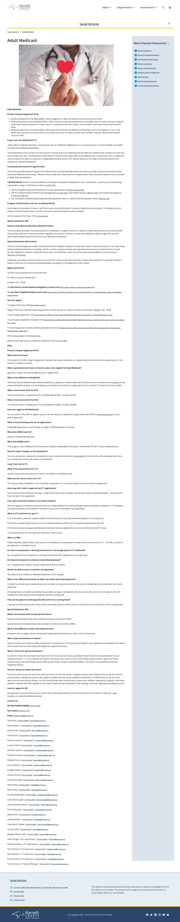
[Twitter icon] (149, 914)
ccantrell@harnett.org (45, 748)
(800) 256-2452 (104, 198)
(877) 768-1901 (23, 195)
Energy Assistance (146, 50)
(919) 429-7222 (43, 218)
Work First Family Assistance (150, 54)
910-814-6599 (27, 762)
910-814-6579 (41, 849)
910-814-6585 (19, 339)
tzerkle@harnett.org (43, 830)
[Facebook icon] (144, 914)
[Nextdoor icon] (167, 914)
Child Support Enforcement (150, 58)
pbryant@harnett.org (42, 738)
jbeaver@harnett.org (44, 728)
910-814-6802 (31, 796)
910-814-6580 (34, 834)
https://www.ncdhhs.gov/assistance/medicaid (80, 289)
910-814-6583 (25, 786)
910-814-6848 (28, 767)
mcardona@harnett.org (47, 752)
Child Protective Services (149, 80)
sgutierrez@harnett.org (46, 767)
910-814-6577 (29, 743)
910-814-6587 (30, 757)
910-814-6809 (45, 844)
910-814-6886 (24, 723)
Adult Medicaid (30, 31)
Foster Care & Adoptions (149, 67)
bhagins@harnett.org (45, 772)
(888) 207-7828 (95, 192)
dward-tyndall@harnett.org (51, 825)
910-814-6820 (29, 810)
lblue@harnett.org (57, 854)
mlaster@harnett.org (42, 791)
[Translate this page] (170, 7)
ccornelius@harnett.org (48, 757)
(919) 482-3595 (62, 192)
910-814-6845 (35, 805)
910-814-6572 (46, 863)
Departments (126, 7)
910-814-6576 (41, 859)
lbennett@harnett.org (43, 733)
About (107, 7)
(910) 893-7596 (79, 189)
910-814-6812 (25, 738)
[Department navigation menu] (168, 23)
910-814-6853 (30, 801)
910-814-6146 (25, 815)
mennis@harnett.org (44, 762)
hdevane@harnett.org (63, 844)
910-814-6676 (31, 825)
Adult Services (144, 76)
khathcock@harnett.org (59, 849)
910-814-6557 (27, 728)
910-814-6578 (29, 781)
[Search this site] (163, 7)
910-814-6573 (28, 772)
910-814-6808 (41, 854)
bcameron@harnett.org (47, 743)
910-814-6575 (25, 733)
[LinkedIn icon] (153, 914)
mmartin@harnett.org (51, 834)
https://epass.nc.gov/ (39, 306)
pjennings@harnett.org (47, 781)
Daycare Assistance (146, 63)
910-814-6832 (43, 839)
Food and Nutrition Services (150, 84)
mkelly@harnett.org (41, 786)
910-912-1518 (37, 339)
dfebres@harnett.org (52, 805)
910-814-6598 (27, 748)
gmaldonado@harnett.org (50, 796)
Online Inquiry (20, 899)
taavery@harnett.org (41, 723)
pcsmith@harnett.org (58, 859)
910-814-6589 (25, 791)
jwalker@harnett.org (45, 820)
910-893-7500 (19, 891)
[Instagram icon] (158, 914)
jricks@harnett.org (41, 815)
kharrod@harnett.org (45, 777)
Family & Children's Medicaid (150, 71)
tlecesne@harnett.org (63, 863)
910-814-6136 (28, 820)
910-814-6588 (29, 752)
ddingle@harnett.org (59, 839)
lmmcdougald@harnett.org (50, 801)
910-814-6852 (28, 777)
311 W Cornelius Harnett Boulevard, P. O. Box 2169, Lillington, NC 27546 (45, 887)
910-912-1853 (19, 895)
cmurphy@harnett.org (46, 810)
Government (148, 7)
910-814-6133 (26, 830)
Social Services (89, 23)
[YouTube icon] (163, 914)
